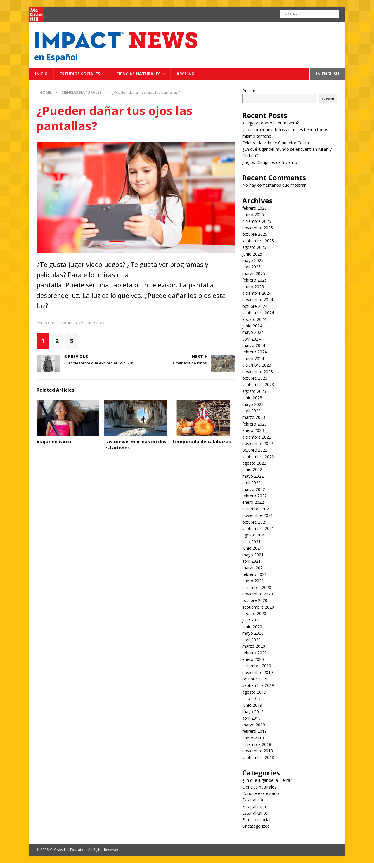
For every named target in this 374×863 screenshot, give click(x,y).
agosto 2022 (254, 463)
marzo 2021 (253, 567)
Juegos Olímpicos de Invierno (269, 162)
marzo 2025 (253, 273)
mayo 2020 (253, 633)
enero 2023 (253, 430)
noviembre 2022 (257, 443)
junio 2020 (252, 626)
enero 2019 (253, 738)
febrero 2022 (254, 496)
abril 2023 (251, 411)
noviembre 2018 (257, 750)
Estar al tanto (255, 806)
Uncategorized (256, 826)
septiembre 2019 (258, 685)
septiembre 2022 (258, 456)
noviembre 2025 (257, 227)
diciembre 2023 (256, 365)
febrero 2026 (254, 208)
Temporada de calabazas (201, 441)
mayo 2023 (253, 404)
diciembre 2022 (256, 437)
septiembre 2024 (258, 312)
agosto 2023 (254, 391)
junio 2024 (252, 326)
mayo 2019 (253, 711)
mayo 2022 (253, 476)
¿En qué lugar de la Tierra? (267, 780)
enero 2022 (253, 502)
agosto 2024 (254, 319)
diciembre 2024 (256, 293)
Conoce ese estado (260, 793)
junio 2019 (252, 705)
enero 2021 (253, 581)
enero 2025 (253, 286)
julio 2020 (251, 620)
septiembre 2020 (258, 607)
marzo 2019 (253, 724)
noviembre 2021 (257, 515)
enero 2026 (253, 214)
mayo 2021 (253, 555)
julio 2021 (251, 541)
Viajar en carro (54, 441)
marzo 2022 (253, 489)
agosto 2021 (254, 535)
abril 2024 (251, 339)
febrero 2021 (254, 574)
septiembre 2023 (258, 384)
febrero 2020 (254, 652)
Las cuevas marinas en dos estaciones (135, 444)
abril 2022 (251, 482)
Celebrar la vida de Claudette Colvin (275, 142)
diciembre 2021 (256, 509)
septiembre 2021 (258, 528)
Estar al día (252, 800)
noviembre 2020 (257, 594)
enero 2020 (253, 659)
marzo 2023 (253, 417)
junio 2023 (252, 397)
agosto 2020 (254, 613)
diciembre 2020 (256, 587)
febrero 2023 (254, 424)
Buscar (248, 90)
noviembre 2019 (257, 672)
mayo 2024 (253, 332)
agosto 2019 (254, 692)
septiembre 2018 (258, 757)
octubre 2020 (254, 600)
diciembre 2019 (256, 665)
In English (327, 74)
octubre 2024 (254, 306)
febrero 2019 (254, 731)
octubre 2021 (254, 522)
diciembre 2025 (256, 221)
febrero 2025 (254, 280)
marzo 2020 (253, 646)
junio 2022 (252, 469)
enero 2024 (253, 358)
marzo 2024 (253, 345)
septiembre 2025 (258, 241)
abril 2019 (251, 718)
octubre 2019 (254, 679)
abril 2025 (251, 267)
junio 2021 (252, 548)
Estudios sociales (80, 74)
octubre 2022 (254, 450)
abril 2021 (251, 561)
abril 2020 (251, 640)
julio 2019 (251, 698)
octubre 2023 (254, 378)
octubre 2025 (254, 234)
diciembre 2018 (256, 744)
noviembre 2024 (257, 299)
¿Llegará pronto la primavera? (270, 123)
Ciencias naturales (138, 74)
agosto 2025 (254, 247)
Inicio (41, 74)
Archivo (185, 74)
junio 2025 (252, 254)
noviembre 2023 (257, 371)
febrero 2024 (254, 352)
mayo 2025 (253, 260)
